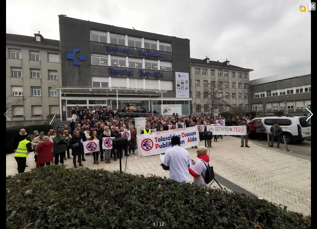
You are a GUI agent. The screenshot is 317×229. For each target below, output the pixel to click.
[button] (309, 114)
